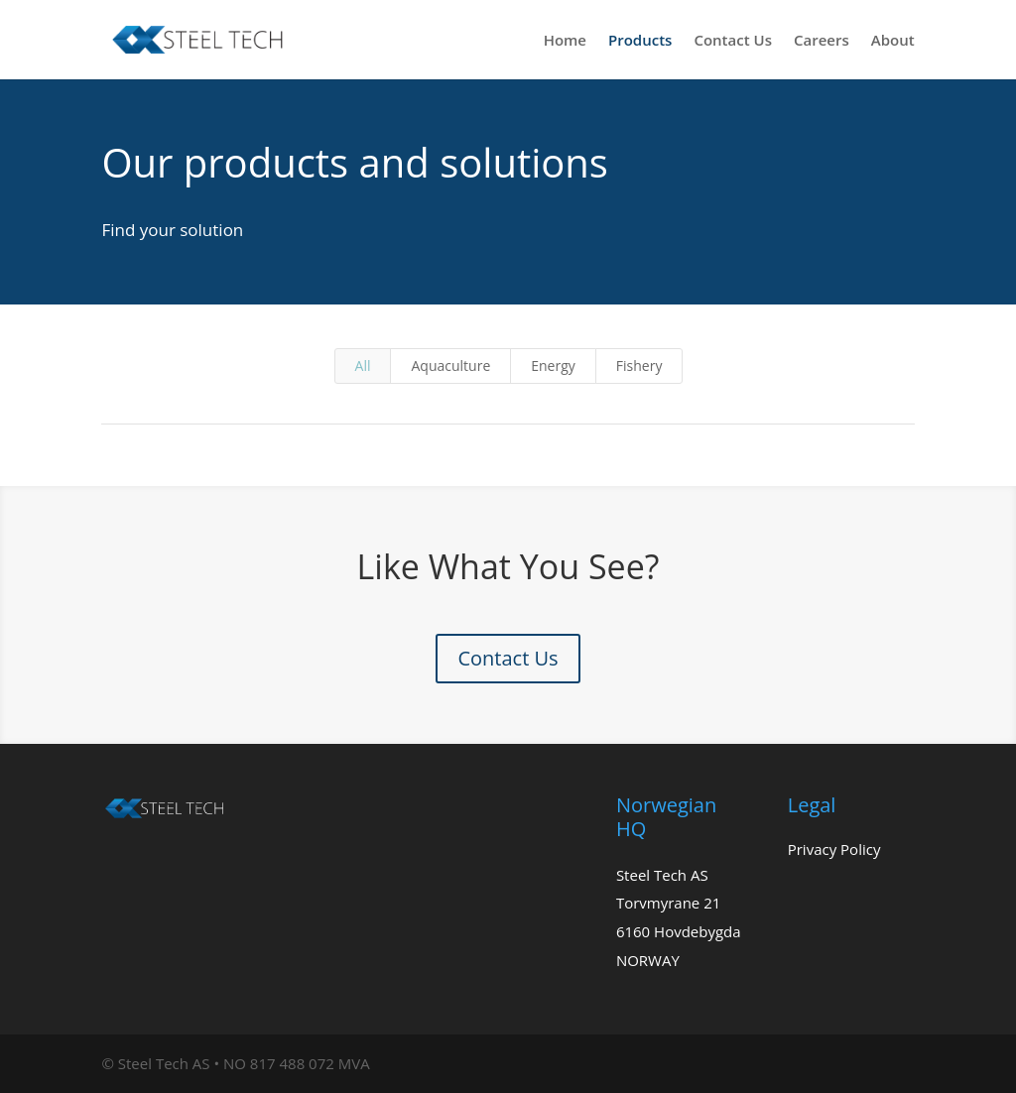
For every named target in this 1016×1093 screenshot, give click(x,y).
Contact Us (733, 41)
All (363, 365)
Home (565, 41)
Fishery (639, 365)
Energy (553, 365)
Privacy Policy (834, 849)
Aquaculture (450, 365)
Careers (821, 41)
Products (640, 41)
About (893, 41)
